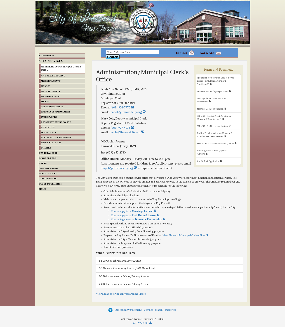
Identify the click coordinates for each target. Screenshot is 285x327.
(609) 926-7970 (120, 107)
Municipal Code (48, 153)
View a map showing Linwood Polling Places (121, 293)
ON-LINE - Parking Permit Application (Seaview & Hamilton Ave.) (214, 117)
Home (42, 189)
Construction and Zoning (56, 122)
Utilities (46, 148)
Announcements (48, 168)
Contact (148, 309)
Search (159, 309)
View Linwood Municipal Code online (183, 235)
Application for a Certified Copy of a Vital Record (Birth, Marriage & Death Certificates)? (215, 80)
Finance (45, 86)
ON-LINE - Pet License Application (212, 126)
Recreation (48, 127)
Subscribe (170, 309)
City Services (51, 60)
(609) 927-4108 (120, 127)
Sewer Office (49, 132)
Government (46, 55)
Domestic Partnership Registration (212, 91)
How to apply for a (132, 211)
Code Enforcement (52, 107)
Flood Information (50, 184)
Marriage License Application (210, 109)
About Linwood (48, 179)
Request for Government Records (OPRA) (215, 143)
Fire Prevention (50, 91)
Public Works (49, 117)
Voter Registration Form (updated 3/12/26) (212, 152)
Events (43, 163)
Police (45, 101)
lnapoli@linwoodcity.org (117, 168)
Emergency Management (55, 112)
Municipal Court (50, 81)
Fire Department (51, 96)
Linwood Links (48, 158)
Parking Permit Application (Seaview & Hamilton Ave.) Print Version (214, 135)
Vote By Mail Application (208, 161)
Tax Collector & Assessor (56, 137)
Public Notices (48, 173)
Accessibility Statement (129, 309)
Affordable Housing (53, 76)
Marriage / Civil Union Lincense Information (211, 100)
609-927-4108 (140, 323)
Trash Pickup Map (51, 143)
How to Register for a (136, 219)
